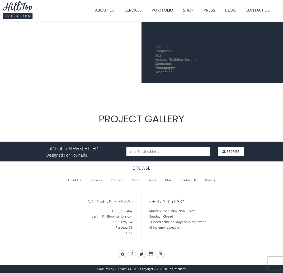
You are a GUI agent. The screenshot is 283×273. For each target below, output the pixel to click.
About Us (105, 7)
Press (209, 7)
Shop (188, 7)
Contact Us (258, 7)
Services (133, 7)
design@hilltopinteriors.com (113, 216)
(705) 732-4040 (123, 211)
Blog (230, 7)
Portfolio (162, 7)
